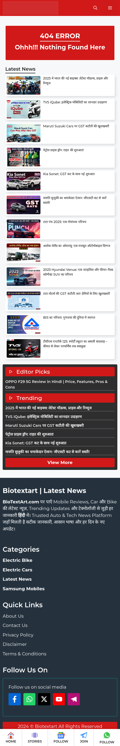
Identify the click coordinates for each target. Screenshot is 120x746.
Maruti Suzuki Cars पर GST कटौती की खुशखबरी (76, 126)
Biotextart (46, 726)
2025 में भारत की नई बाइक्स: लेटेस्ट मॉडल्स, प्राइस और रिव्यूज (48, 408)
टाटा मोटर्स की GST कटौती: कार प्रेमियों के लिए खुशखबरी (76, 294)
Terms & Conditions (24, 653)
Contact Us (15, 625)
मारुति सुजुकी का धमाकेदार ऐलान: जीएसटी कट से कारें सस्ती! (47, 451)
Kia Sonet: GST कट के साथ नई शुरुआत (69, 174)
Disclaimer (15, 644)
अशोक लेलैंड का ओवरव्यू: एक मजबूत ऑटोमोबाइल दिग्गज (76, 246)
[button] (95, 8)
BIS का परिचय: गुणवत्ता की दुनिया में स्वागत (69, 317)
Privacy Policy (18, 635)
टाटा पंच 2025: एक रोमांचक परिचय (64, 222)
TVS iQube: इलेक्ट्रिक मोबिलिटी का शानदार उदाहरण (75, 102)
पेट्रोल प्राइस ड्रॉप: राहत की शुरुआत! (63, 150)
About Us (13, 616)
